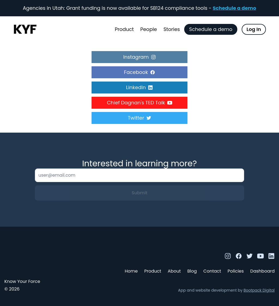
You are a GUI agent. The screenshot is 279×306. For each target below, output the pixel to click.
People (148, 29)
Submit (139, 193)
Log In (254, 29)
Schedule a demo (234, 8)
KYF (24, 29)
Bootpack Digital (259, 290)
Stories (171, 29)
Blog (192, 271)
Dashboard (262, 271)
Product (124, 29)
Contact (212, 271)
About (174, 271)
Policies (236, 271)
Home (131, 271)
